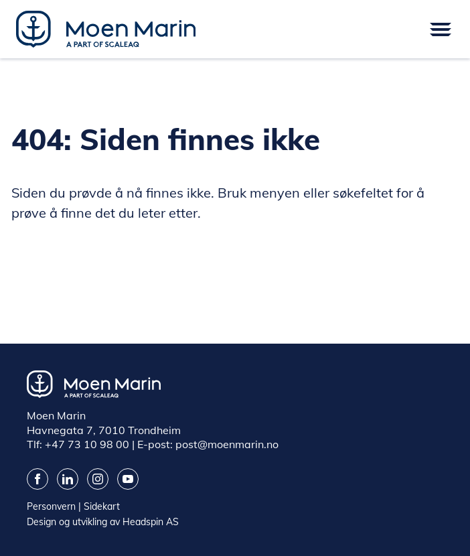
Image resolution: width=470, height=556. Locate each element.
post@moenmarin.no (227, 444)
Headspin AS (151, 522)
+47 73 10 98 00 (87, 444)
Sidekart (102, 506)
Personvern (51, 506)
